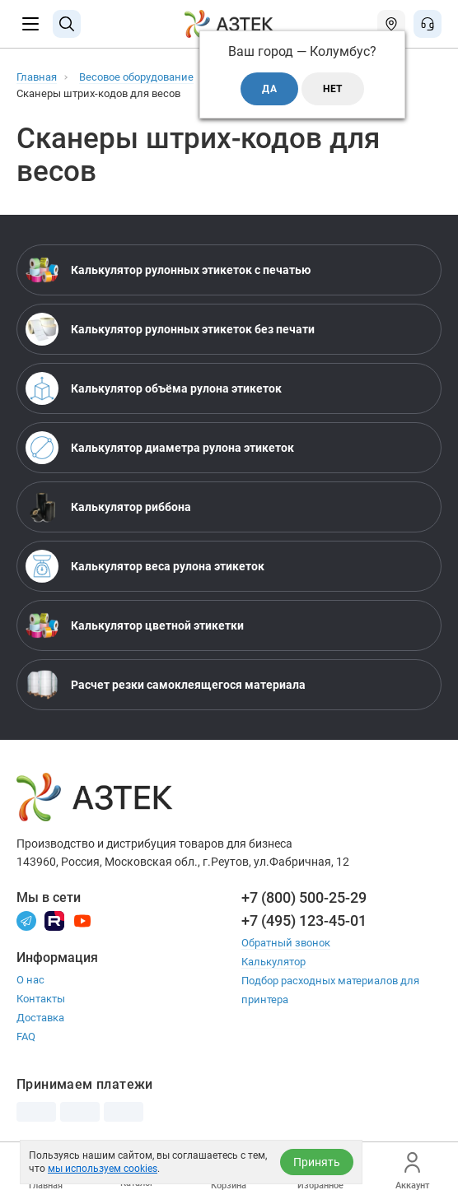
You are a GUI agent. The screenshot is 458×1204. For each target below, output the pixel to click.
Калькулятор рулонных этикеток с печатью (168, 269)
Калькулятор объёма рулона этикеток (154, 388)
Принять (316, 1162)
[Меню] (30, 24)
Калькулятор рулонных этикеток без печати (170, 329)
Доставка (40, 1017)
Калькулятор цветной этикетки (135, 625)
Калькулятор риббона (108, 506)
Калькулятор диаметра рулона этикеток (160, 447)
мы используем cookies (102, 1168)
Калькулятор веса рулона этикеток (145, 566)
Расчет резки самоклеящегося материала (166, 684)
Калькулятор (273, 961)
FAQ (25, 1036)
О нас (30, 980)
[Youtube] (82, 919)
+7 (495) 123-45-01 (304, 920)
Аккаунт (412, 1171)
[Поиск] (67, 24)
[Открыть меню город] (391, 24)
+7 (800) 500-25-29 (304, 897)
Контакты (40, 998)
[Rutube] (54, 919)
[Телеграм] (26, 919)
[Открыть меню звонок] (428, 24)
